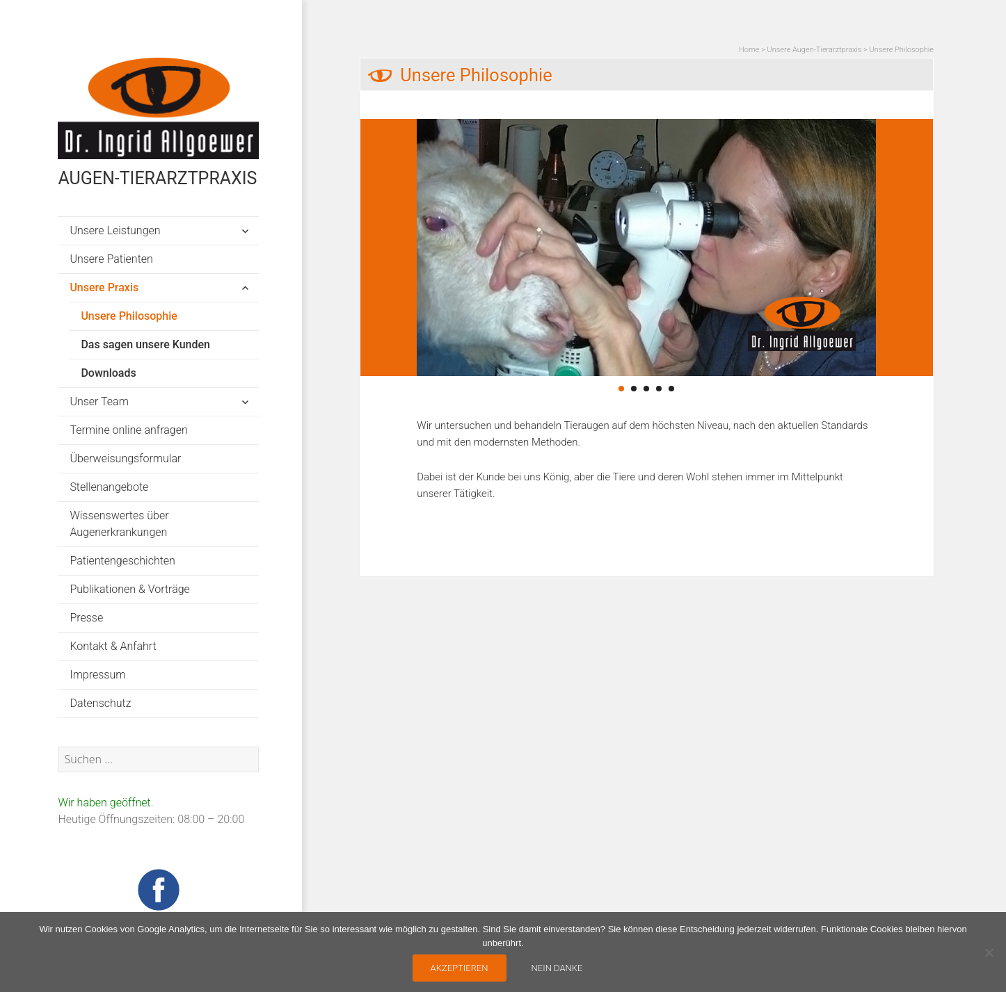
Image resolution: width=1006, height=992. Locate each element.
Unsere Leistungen (115, 230)
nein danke (557, 968)
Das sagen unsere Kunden (145, 344)
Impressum (97, 674)
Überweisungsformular (125, 458)
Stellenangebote (109, 487)
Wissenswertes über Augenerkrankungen (119, 524)
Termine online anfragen (128, 430)
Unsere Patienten (111, 259)
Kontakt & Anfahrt (113, 646)
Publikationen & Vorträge (130, 589)
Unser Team (99, 401)
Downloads (108, 373)
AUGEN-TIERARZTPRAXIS (157, 178)
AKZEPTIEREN (459, 968)
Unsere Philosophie (129, 316)
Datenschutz (100, 703)
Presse (86, 617)
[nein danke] (989, 952)
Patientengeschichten (122, 560)
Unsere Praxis (104, 287)
